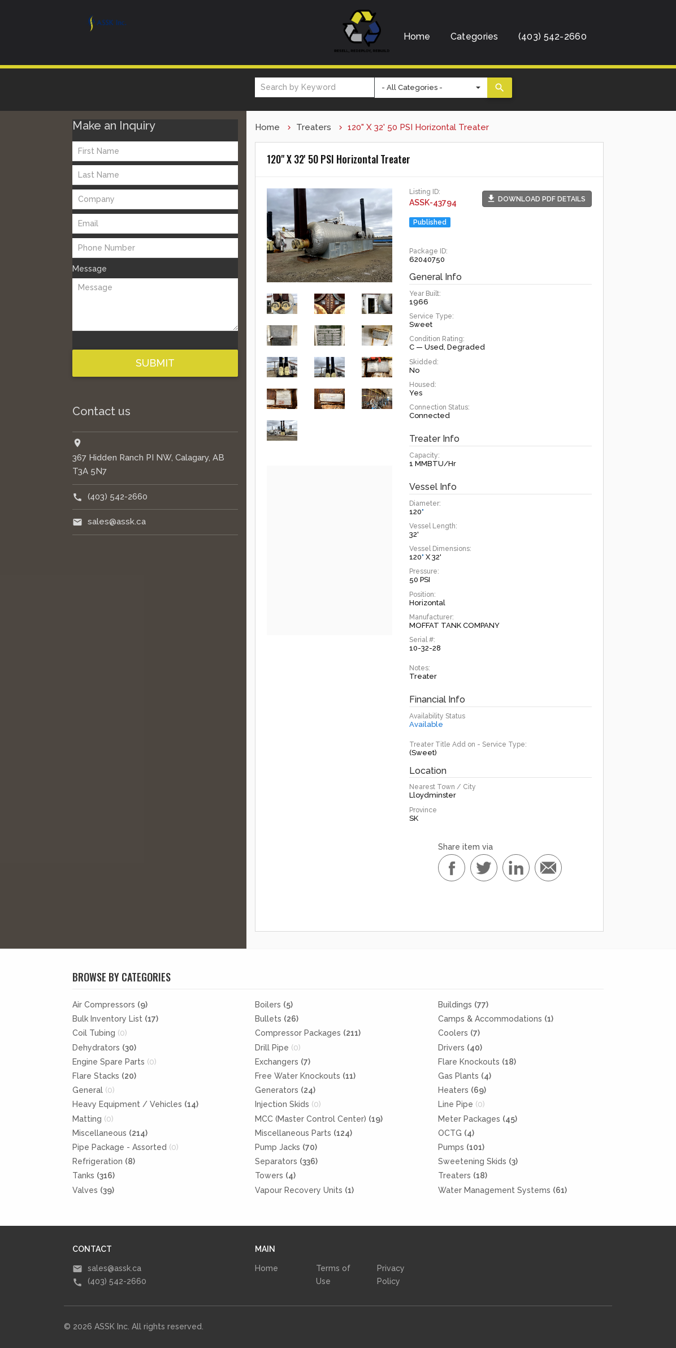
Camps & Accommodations (495, 1018)
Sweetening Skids (478, 1161)
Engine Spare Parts (114, 1061)
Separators (286, 1161)
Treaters (313, 127)
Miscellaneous (110, 1133)
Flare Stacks (104, 1075)
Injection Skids (288, 1104)
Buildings (463, 1004)
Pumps (461, 1147)
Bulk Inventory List (115, 1018)
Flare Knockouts (477, 1061)
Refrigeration (103, 1161)
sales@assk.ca (117, 521)
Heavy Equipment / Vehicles (135, 1104)
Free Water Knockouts (305, 1075)
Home (417, 36)
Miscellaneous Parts (303, 1133)
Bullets (276, 1018)
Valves (93, 1190)
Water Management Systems (502, 1190)
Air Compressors (110, 1004)
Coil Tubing (99, 1032)
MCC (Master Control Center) (319, 1118)
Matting (93, 1118)
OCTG (456, 1133)
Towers (275, 1175)
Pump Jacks (286, 1147)
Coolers (459, 1032)
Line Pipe (461, 1104)
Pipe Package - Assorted (125, 1147)
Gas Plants (464, 1075)
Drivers (460, 1047)
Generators (285, 1090)
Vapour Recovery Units (304, 1190)
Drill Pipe (278, 1047)
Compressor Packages (308, 1032)
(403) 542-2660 (552, 36)
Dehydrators (104, 1047)
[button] (537, 199)
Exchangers (282, 1061)
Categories (474, 36)
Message (89, 268)
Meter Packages (477, 1118)
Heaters (462, 1090)
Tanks (93, 1175)
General (93, 1090)
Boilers (274, 1004)
